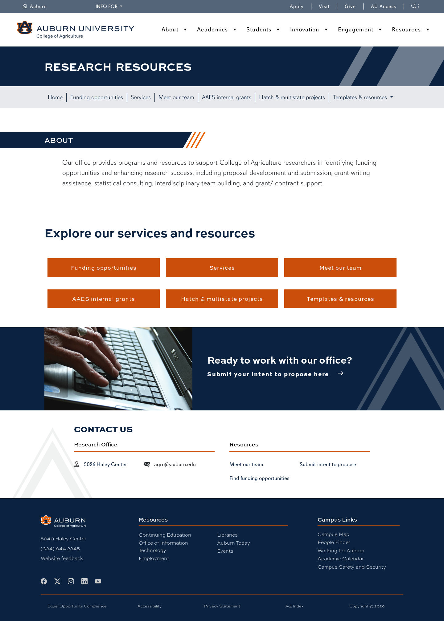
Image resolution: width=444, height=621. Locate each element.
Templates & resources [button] (360, 97)
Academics (212, 29)
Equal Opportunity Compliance (77, 606)
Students (258, 29)
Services (141, 97)
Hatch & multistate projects (292, 97)
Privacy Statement (222, 606)
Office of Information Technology (163, 546)
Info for (110, 6)
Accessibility (150, 606)
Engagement (355, 29)
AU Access (383, 6)
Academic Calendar (341, 558)
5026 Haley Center (105, 464)
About (170, 29)
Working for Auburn (341, 550)
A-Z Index (294, 606)
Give (354, 6)
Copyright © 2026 (366, 606)
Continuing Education (165, 534)
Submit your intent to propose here (268, 373)
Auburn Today (233, 542)
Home (55, 97)
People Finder (334, 542)
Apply (297, 6)
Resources (406, 29)
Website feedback (62, 558)
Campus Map (333, 534)
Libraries (227, 534)
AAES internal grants (226, 97)
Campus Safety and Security (352, 566)
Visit (324, 6)
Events (225, 550)
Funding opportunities (96, 97)
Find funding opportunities (259, 478)
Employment (154, 558)
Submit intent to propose (328, 464)
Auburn (38, 6)
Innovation (304, 29)
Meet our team (176, 97)
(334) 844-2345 (60, 548)
